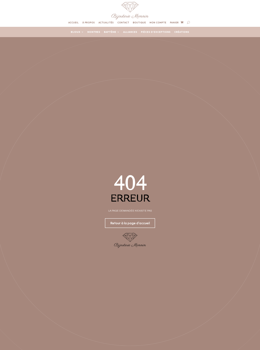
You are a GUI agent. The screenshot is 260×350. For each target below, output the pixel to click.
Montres (93, 32)
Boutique (139, 22)
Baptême (110, 32)
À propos (88, 22)
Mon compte (158, 22)
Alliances (130, 32)
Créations (181, 32)
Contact (123, 22)
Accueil (73, 22)
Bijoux (75, 32)
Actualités (106, 22)
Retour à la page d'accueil (130, 223)
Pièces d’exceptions (156, 32)
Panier (174, 22)
